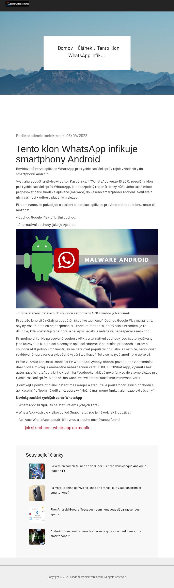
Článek (85, 48)
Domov (65, 48)
